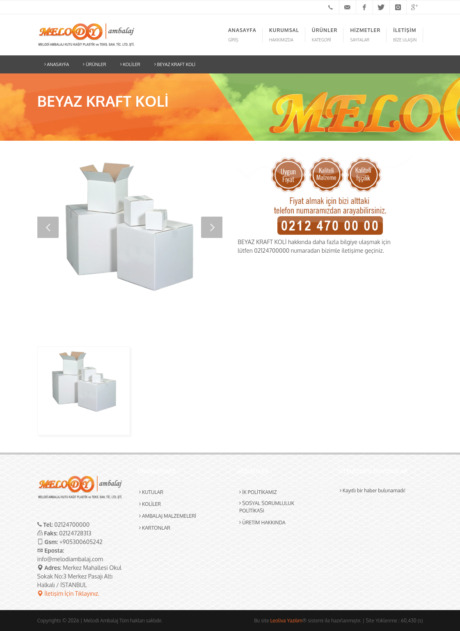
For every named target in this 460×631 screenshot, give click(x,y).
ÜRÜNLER (94, 64)
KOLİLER (130, 64)
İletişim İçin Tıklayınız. (68, 593)
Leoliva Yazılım (286, 620)
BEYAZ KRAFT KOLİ (174, 64)
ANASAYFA (56, 64)
